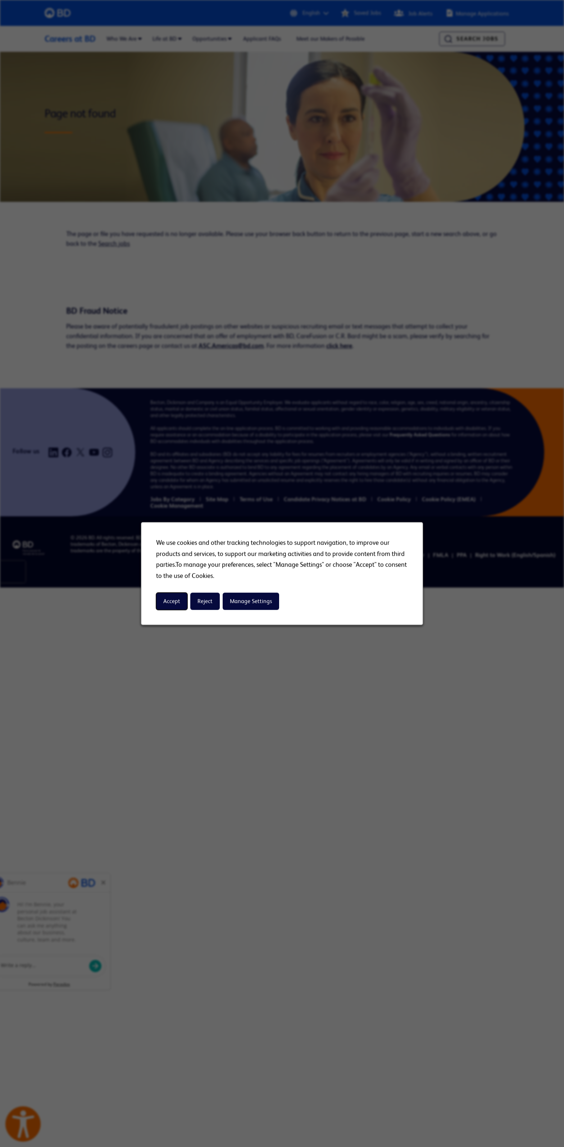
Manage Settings (251, 601)
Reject (205, 601)
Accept (171, 601)
